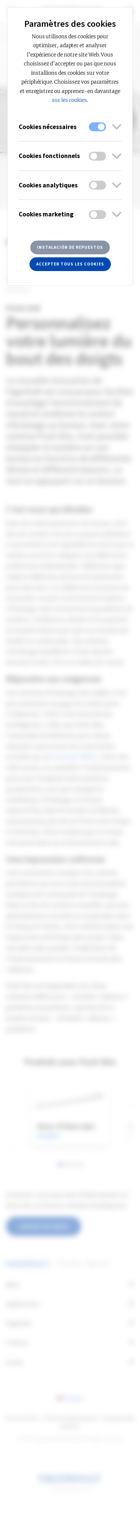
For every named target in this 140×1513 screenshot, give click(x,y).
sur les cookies (69, 100)
